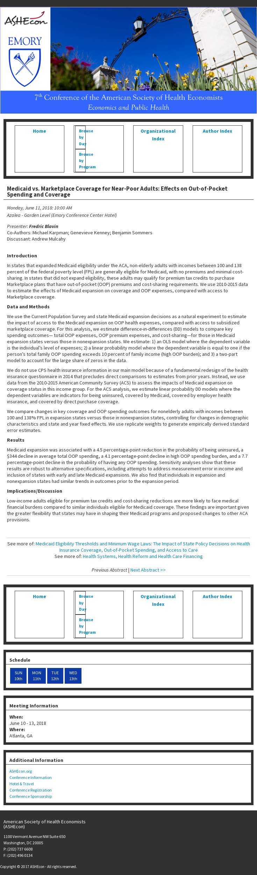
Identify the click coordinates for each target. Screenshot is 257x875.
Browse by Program (82, 160)
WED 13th (73, 676)
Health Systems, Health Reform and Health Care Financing (143, 556)
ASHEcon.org (20, 771)
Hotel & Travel (21, 783)
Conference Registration (30, 790)
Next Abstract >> (148, 570)
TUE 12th (55, 676)
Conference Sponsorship (30, 796)
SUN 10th (18, 676)
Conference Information (30, 777)
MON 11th (36, 676)
